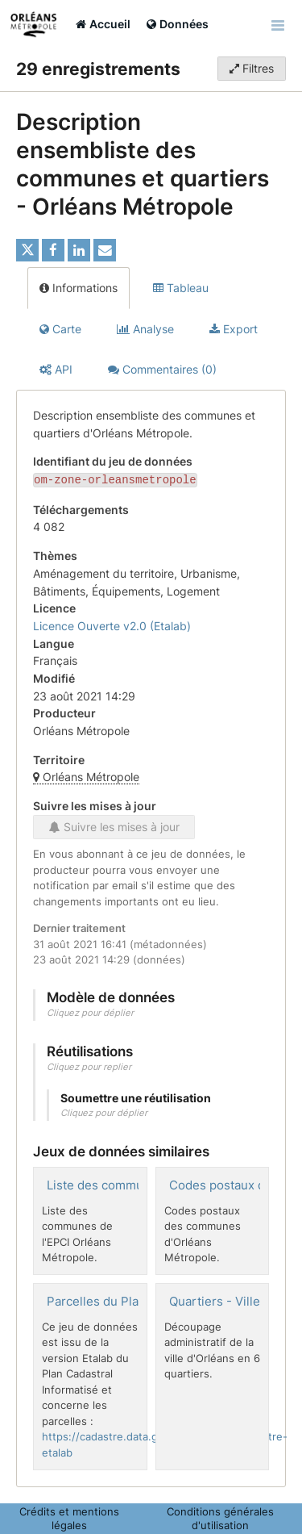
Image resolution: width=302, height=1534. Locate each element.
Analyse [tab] (145, 329)
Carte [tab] (60, 329)
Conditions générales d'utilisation (220, 1517)
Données (178, 24)
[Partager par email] (104, 250)
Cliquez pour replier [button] (89, 1065)
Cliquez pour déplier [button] (90, 1011)
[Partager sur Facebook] (53, 250)
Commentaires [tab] (162, 369)
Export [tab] (233, 329)
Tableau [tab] (181, 288)
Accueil (103, 24)
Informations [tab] (78, 288)
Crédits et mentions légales (69, 1517)
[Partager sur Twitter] (27, 250)
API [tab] (55, 369)
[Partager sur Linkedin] (79, 250)
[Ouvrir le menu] (278, 24)
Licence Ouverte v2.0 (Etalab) (112, 624)
